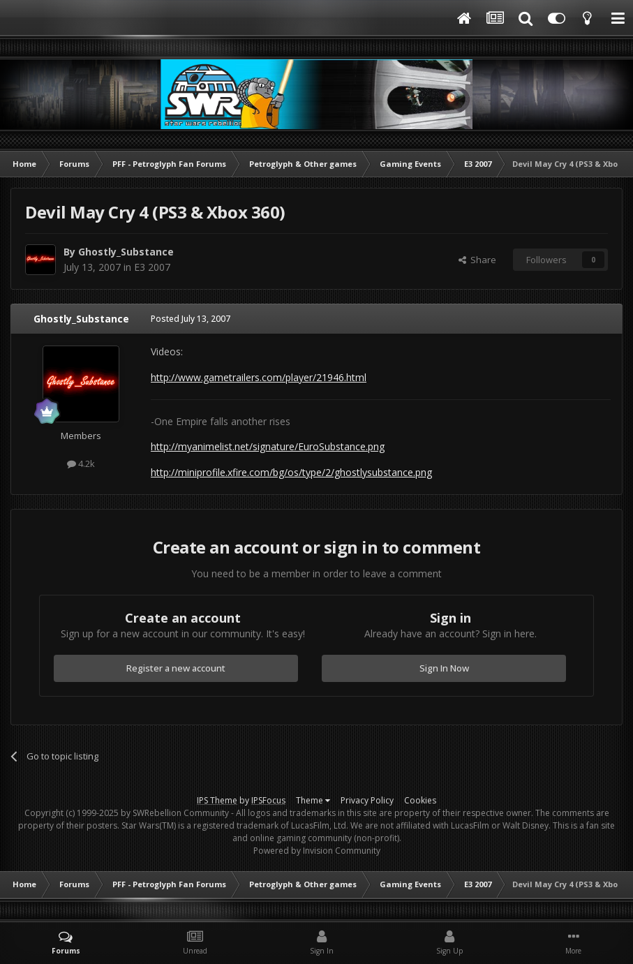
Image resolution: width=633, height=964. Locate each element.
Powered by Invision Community (316, 851)
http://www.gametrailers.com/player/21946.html (258, 377)
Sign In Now (444, 668)
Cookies (420, 800)
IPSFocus (268, 800)
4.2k (81, 463)
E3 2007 (152, 267)
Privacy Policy (367, 800)
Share (477, 259)
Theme (313, 800)
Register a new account (175, 668)
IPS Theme (217, 800)
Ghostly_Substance (126, 251)
